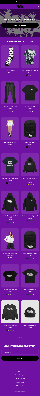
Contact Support (20, 375)
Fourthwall (22, 391)
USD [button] (20, 371)
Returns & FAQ (20, 385)
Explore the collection (20, 25)
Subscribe (20, 358)
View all (20, 337)
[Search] (34, 6)
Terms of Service (20, 378)
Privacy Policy (20, 382)
